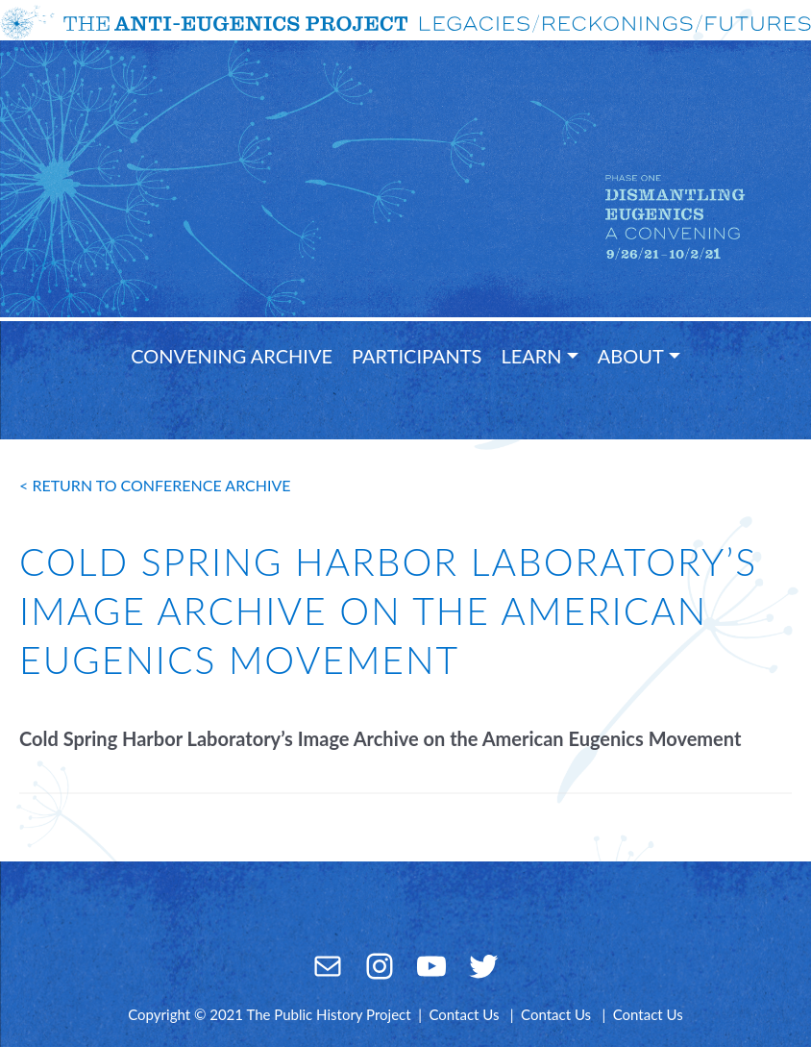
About (631, 355)
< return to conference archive (155, 485)
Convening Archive (231, 355)
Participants (416, 355)
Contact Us (464, 1014)
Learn (531, 355)
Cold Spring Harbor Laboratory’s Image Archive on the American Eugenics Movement (380, 738)
